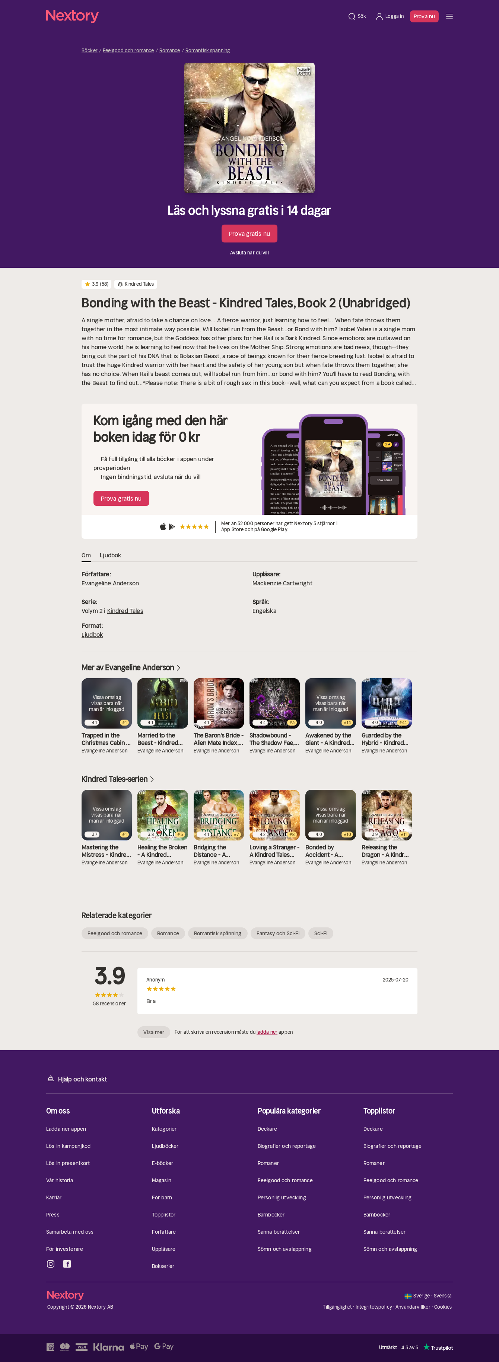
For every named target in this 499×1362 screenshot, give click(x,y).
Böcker (90, 51)
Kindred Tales (125, 610)
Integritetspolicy (374, 1307)
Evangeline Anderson (110, 583)
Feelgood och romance (128, 51)
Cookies (443, 1307)
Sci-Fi (320, 933)
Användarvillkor (412, 1307)
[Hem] (194, 16)
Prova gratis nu (249, 233)
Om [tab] (86, 555)
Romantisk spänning (207, 51)
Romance (169, 51)
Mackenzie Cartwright (282, 583)
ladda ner (267, 1032)
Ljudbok (92, 634)
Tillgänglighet (337, 1307)
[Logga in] (389, 16)
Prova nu (424, 16)
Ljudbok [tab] (110, 555)
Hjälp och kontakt (76, 1078)
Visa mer (153, 1032)
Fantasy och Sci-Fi (278, 933)
